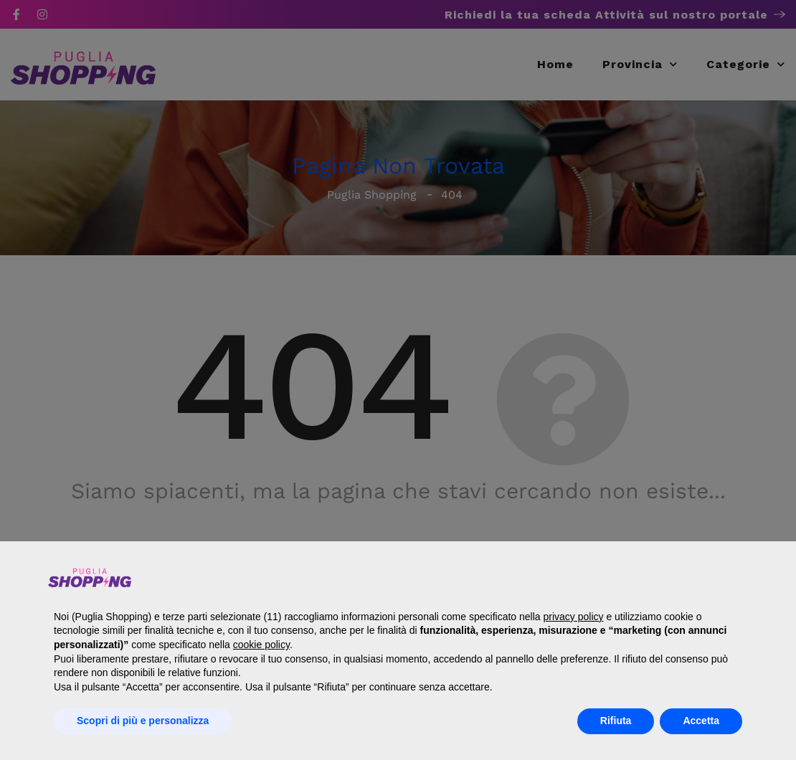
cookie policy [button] (261, 644)
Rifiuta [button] (616, 720)
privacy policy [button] (573, 616)
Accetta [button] (701, 720)
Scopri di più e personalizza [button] (143, 720)
